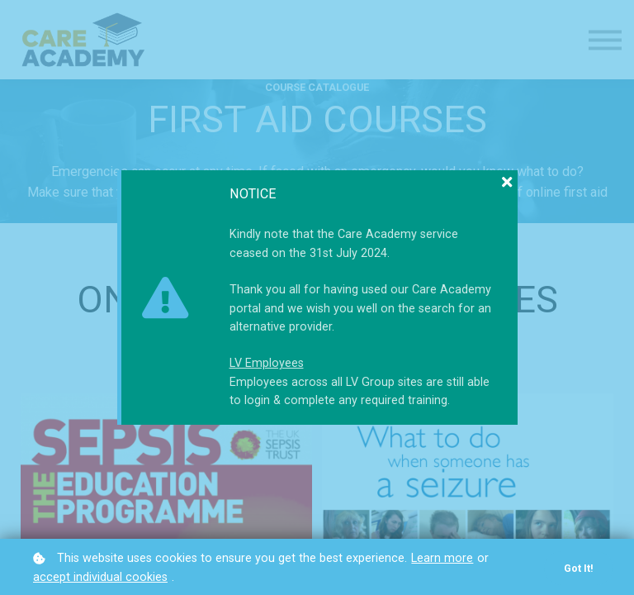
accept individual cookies (100, 577)
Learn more (442, 558)
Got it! (579, 568)
